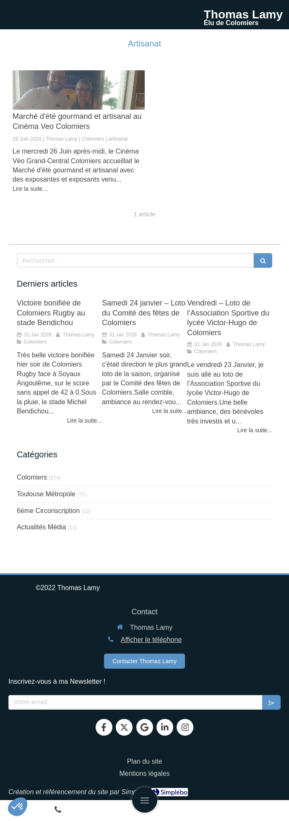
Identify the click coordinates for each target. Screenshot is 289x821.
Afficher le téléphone (151, 639)
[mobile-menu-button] (144, 800)
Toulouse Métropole (46, 494)
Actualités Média (41, 527)
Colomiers (32, 477)
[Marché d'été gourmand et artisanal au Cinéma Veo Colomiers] (79, 90)
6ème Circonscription (48, 510)
